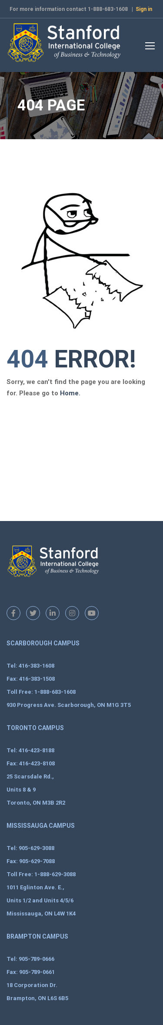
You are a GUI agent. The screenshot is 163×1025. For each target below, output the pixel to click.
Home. (70, 393)
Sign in (144, 9)
